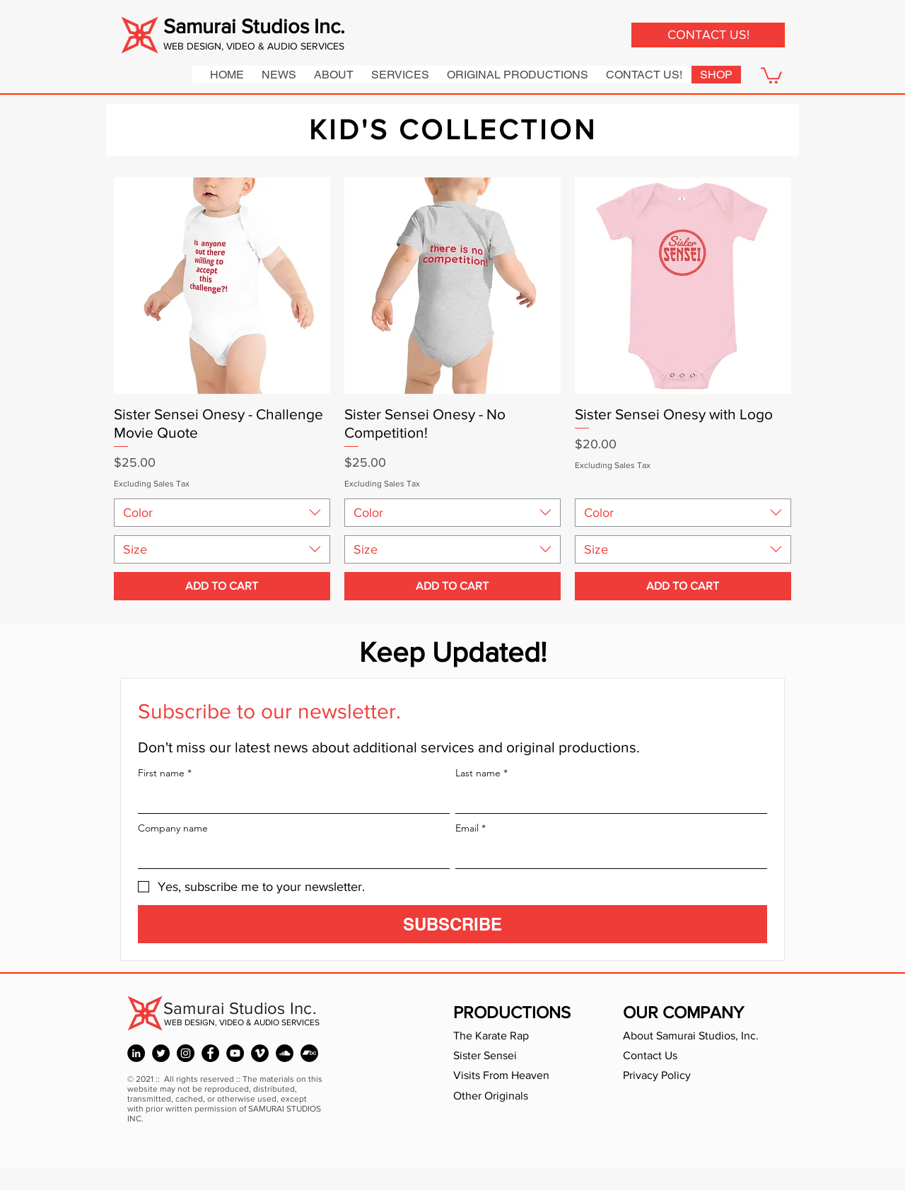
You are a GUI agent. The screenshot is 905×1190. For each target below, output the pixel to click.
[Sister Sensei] (516, 1055)
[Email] (607, 854)
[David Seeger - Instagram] (185, 1053)
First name (165, 773)
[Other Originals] (516, 1096)
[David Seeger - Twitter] (161, 1053)
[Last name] (607, 799)
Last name (481, 773)
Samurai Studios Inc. (254, 26)
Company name (173, 828)
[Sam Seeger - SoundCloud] (284, 1053)
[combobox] (222, 512)
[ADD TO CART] (222, 586)
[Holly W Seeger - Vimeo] (260, 1053)
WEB (175, 46)
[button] (771, 74)
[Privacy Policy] (686, 1075)
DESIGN (204, 46)
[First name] (289, 799)
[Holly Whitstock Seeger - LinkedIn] (136, 1053)
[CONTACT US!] (708, 35)
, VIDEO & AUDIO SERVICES (282, 46)
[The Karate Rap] (516, 1035)
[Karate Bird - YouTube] (235, 1053)
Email (470, 828)
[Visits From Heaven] (516, 1075)
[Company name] (289, 854)
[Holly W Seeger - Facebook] (210, 1053)
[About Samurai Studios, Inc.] (700, 1035)
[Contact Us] (686, 1055)
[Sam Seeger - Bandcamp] (309, 1053)
